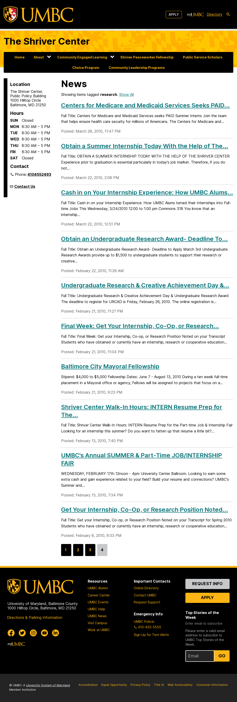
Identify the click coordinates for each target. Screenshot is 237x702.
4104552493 (39, 174)
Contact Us (24, 186)
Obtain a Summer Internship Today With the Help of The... (144, 145)
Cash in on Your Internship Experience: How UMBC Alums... (147, 192)
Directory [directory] (214, 14)
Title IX (159, 685)
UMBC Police (144, 621)
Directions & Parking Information (34, 617)
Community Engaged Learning (82, 57)
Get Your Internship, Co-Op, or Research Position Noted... (144, 509)
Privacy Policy (140, 685)
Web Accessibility (180, 685)
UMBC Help (96, 609)
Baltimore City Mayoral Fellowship (110, 366)
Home (20, 57)
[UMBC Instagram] (33, 633)
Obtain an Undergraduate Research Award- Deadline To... (144, 238)
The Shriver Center (47, 41)
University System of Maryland (48, 685)
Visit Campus (97, 623)
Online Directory (146, 588)
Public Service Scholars (202, 57)
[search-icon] (228, 14)
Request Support (147, 602)
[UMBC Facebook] (11, 633)
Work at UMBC (99, 630)
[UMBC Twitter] (22, 633)
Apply (174, 14)
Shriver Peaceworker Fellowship (147, 57)
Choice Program (85, 68)
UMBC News (97, 616)
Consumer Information (212, 685)
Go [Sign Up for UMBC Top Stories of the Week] (221, 656)
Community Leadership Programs (137, 68)
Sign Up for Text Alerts (151, 635)
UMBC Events (98, 602)
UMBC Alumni (98, 588)
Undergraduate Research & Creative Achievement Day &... (145, 285)
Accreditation (88, 685)
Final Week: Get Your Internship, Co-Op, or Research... (140, 325)
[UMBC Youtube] (44, 633)
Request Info (207, 583)
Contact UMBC (145, 595)
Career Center (99, 595)
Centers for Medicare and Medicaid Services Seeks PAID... (145, 105)
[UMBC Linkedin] (55, 633)
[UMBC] (38, 14)
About (39, 57)
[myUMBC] (195, 14)
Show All (126, 94)
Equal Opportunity (114, 685)
